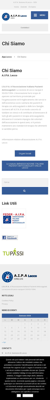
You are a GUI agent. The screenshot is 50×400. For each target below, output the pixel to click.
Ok (19, 396)
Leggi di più (27, 396)
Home (16, 7)
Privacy (5, 304)
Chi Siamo (32, 7)
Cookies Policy (7, 300)
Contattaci (25, 28)
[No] (46, 378)
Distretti (24, 7)
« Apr (4, 342)
